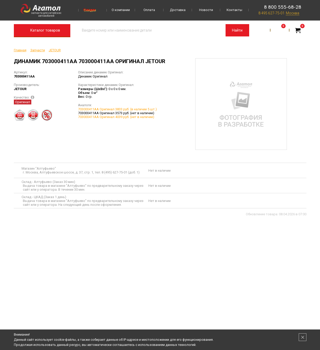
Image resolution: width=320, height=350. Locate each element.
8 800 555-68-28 (282, 7)
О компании (121, 10)
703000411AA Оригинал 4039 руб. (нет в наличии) (116, 117)
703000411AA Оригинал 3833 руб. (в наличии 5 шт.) (117, 109)
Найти (237, 30)
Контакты (234, 10)
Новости (206, 10)
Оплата (149, 10)
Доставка (178, 10)
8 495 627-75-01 (271, 13)
